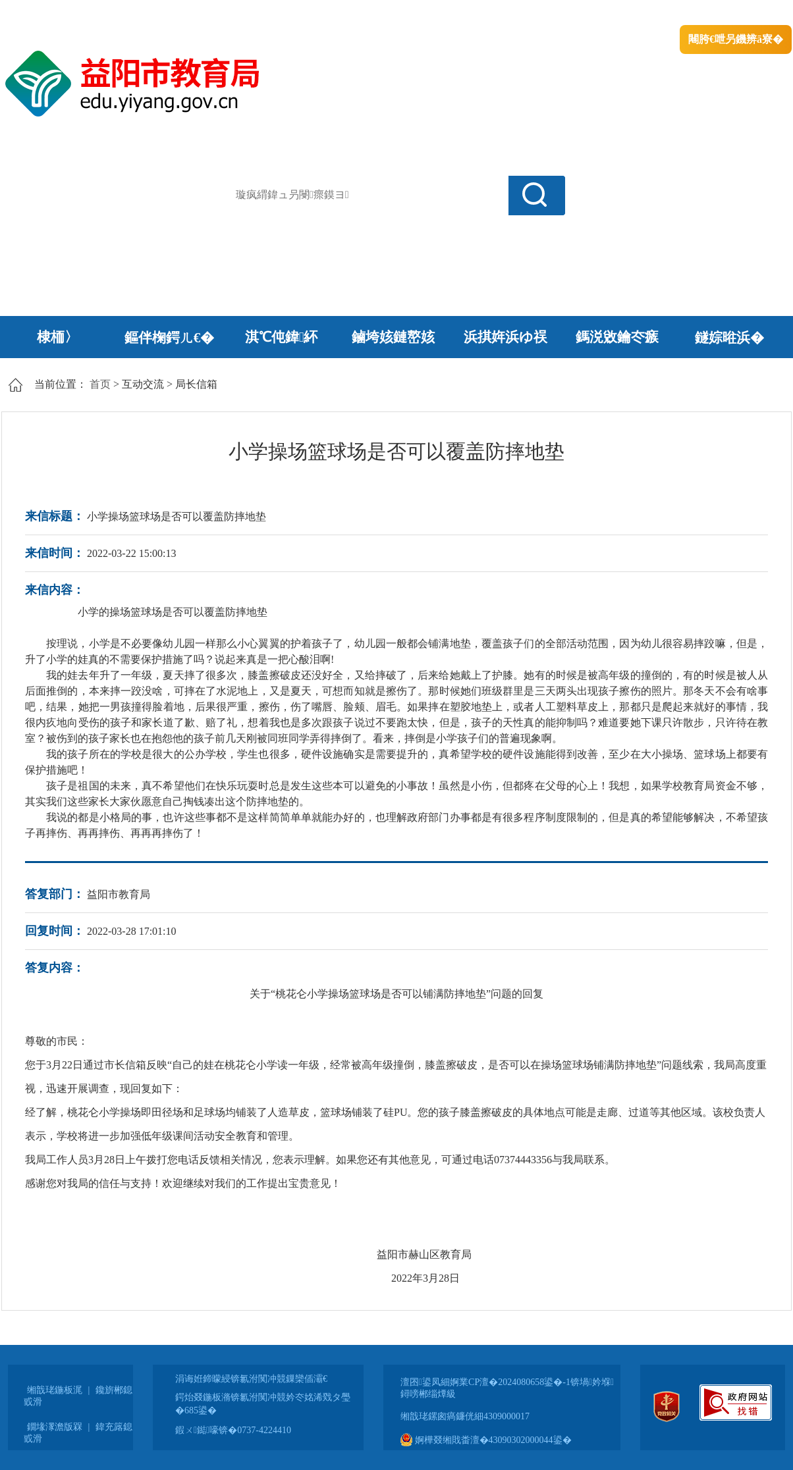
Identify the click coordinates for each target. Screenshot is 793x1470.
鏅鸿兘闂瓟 (676, 13)
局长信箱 (196, 384)
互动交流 (143, 384)
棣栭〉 (57, 337)
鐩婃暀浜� (729, 338)
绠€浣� (623, 13)
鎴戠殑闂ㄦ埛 (565, 13)
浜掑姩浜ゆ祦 (505, 337)
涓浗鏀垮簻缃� (38, 13)
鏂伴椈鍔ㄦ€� (169, 338)
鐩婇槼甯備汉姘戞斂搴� (278, 13)
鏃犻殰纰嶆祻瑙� (751, 13)
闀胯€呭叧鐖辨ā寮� (735, 39)
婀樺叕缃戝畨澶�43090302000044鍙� (486, 1440)
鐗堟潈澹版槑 (54, 1427)
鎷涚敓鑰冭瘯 (617, 337)
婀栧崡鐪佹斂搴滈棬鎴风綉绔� (150, 13)
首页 (100, 384)
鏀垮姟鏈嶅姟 (393, 337)
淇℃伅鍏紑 (281, 337)
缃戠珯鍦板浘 (54, 1390)
